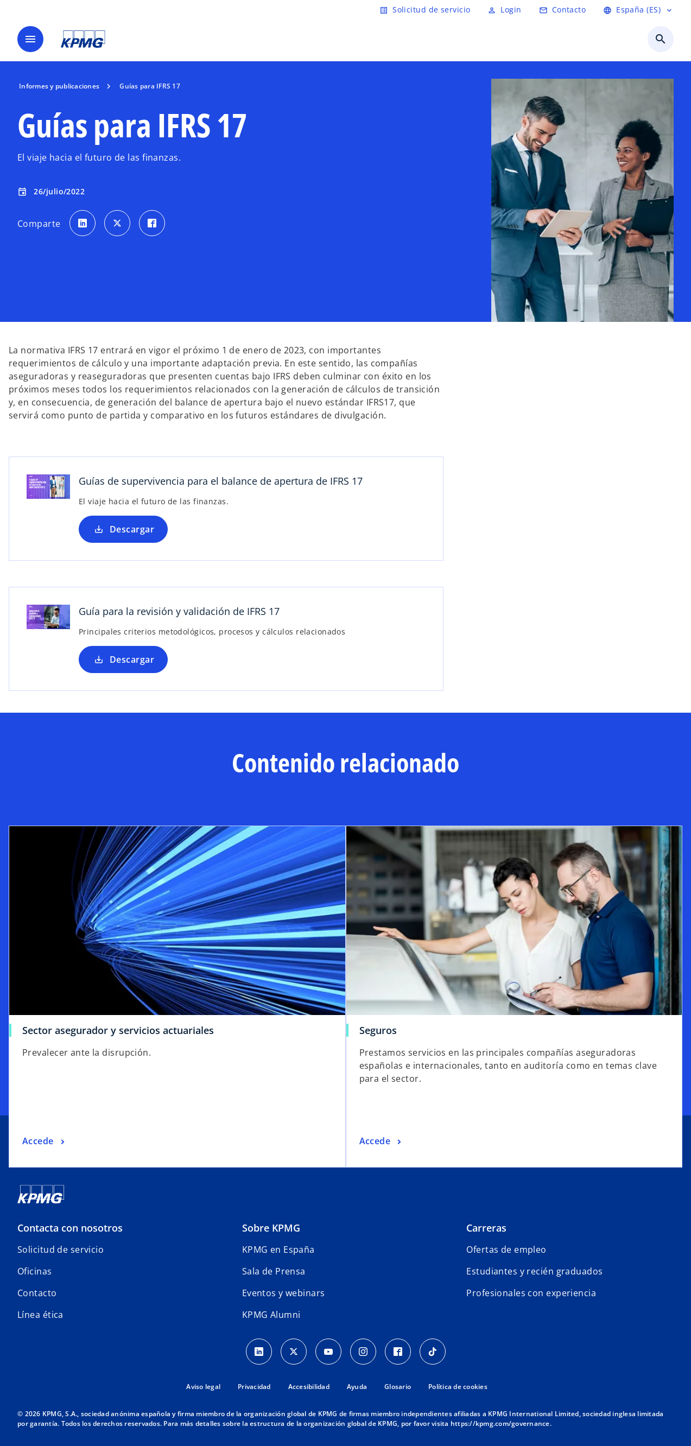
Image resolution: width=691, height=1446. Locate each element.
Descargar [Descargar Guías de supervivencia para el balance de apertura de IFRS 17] (123, 529)
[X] (294, 1352)
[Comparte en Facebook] (152, 223)
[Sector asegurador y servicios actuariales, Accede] (44, 1141)
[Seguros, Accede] (381, 1141)
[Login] (504, 9)
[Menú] (30, 39)
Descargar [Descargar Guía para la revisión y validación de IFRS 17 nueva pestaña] (123, 659)
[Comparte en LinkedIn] (82, 223)
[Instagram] (363, 1352)
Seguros (378, 1030)
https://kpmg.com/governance (500, 1423)
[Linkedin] (259, 1352)
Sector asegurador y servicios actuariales (118, 1030)
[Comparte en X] (117, 223)
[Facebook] (398, 1352)
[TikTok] (433, 1352)
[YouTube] (328, 1352)
